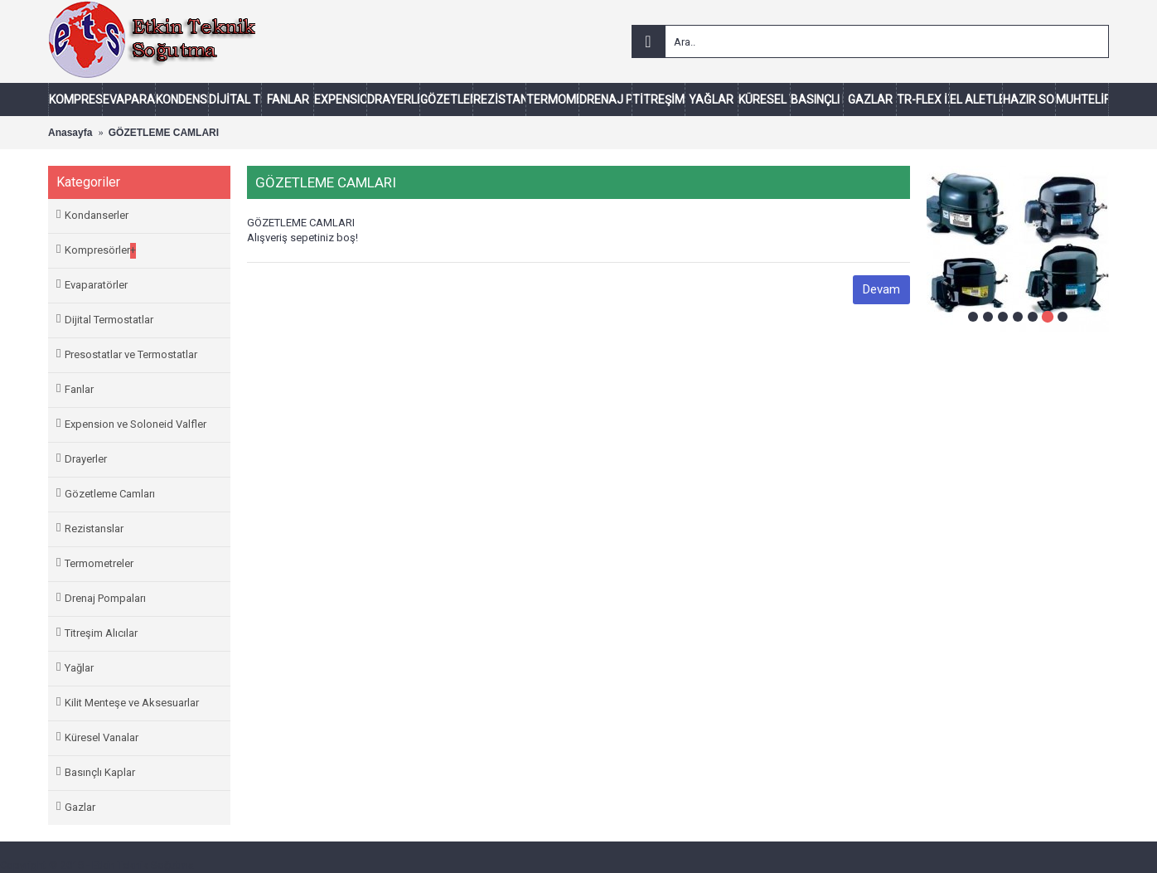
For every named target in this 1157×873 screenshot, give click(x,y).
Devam (881, 289)
